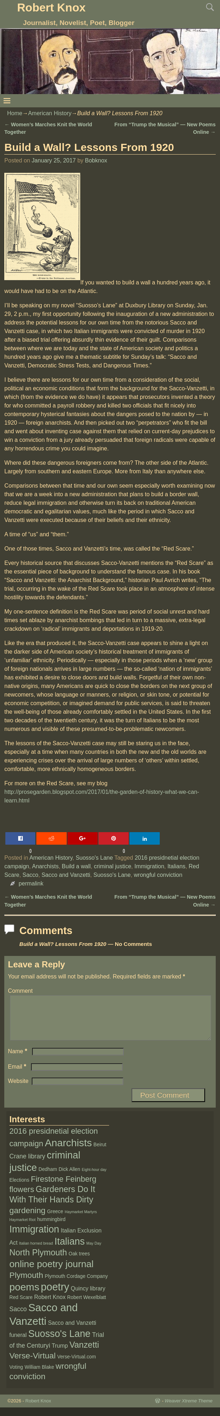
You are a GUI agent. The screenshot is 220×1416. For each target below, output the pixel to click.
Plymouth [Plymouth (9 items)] (26, 1283)
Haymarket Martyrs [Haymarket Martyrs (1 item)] (81, 1220)
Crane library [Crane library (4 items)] (27, 1164)
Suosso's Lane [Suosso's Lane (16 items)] (59, 1342)
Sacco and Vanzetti (65, 875)
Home (14, 113)
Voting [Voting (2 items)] (16, 1375)
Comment (20, 991)
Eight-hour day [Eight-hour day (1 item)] (94, 1178)
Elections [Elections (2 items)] (19, 1188)
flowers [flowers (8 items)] (21, 1197)
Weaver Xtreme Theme (189, 1409)
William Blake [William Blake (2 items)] (39, 1375)
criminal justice (112, 866)
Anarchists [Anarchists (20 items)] (68, 1151)
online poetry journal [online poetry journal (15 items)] (51, 1272)
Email (17, 1075)
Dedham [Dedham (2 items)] (48, 1178)
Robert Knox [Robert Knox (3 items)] (50, 1306)
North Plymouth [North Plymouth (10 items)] (38, 1261)
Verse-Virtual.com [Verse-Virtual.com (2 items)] (76, 1365)
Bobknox (96, 160)
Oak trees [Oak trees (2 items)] (79, 1262)
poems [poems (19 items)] (24, 1295)
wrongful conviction (158, 875)
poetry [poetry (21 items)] (55, 1295)
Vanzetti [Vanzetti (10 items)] (84, 1353)
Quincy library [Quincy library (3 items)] (88, 1297)
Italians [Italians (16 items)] (70, 1250)
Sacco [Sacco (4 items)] (18, 1317)
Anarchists (45, 866)
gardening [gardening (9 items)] (27, 1219)
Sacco (30, 875)
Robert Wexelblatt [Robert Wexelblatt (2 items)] (86, 1306)
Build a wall (76, 866)
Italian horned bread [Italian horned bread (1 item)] (36, 1252)
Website (18, 1090)
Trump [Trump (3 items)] (60, 1354)
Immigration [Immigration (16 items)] (34, 1237)
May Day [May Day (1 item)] (93, 1252)
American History (50, 113)
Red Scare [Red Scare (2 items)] (20, 1306)
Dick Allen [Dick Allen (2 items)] (69, 1178)
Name (18, 1060)
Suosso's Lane (94, 858)
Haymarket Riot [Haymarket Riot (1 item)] (22, 1228)
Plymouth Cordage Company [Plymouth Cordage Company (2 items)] (76, 1285)
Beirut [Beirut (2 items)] (99, 1153)
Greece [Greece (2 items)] (55, 1220)
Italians (176, 866)
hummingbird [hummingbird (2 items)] (51, 1228)
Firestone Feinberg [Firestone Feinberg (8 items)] (64, 1187)
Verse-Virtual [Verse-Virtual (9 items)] (32, 1364)
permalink (31, 883)
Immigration (149, 866)
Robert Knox (51, 7)
